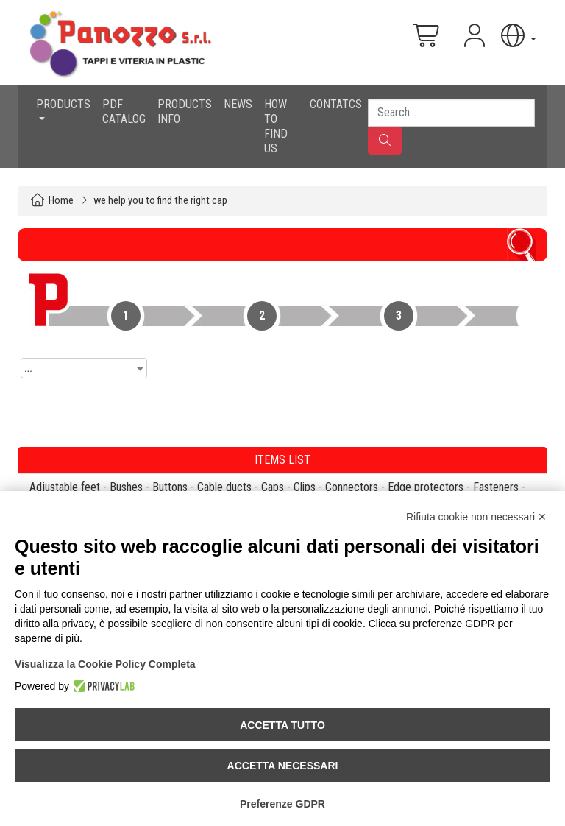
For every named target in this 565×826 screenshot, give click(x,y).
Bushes (126, 487)
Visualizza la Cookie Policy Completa (105, 664)
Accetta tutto (282, 725)
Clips (305, 487)
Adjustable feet (64, 487)
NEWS (238, 104)
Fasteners (496, 487)
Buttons (170, 487)
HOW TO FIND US (276, 126)
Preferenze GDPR (282, 804)
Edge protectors (425, 487)
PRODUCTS (63, 104)
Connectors (351, 487)
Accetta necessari (282, 766)
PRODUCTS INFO (184, 111)
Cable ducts (224, 487)
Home (61, 200)
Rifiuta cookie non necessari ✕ (476, 517)
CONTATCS (336, 104)
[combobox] (84, 368)
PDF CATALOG (124, 111)
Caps (272, 487)
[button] (517, 36)
